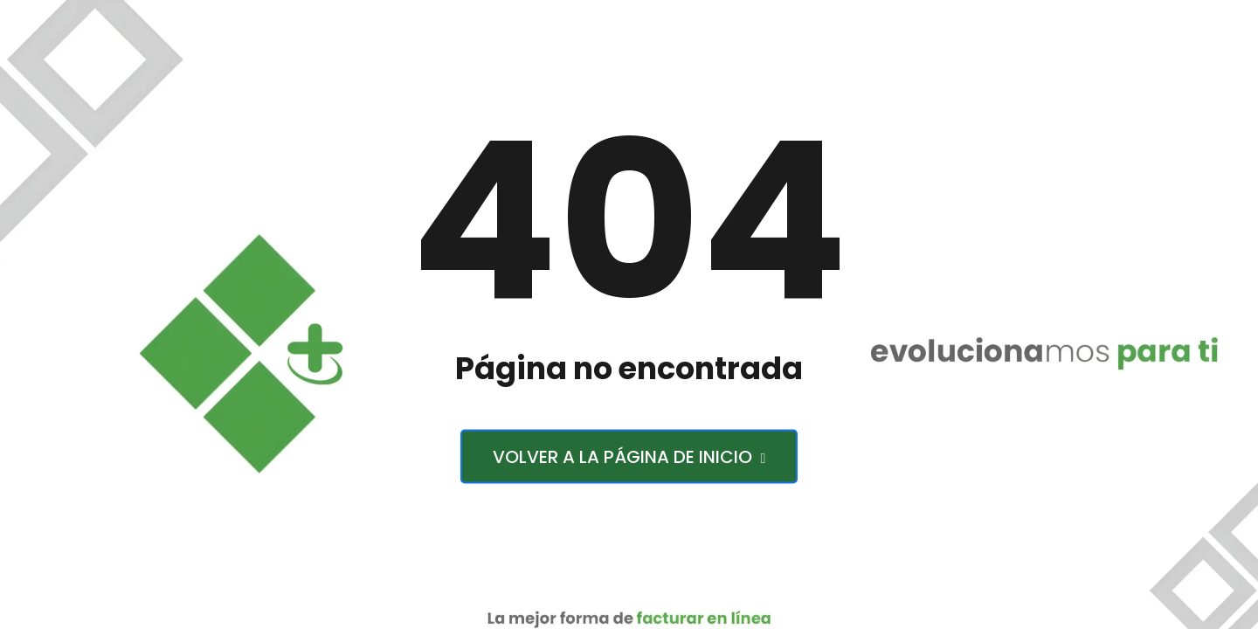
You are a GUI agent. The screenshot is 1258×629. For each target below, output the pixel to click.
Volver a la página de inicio (629, 457)
